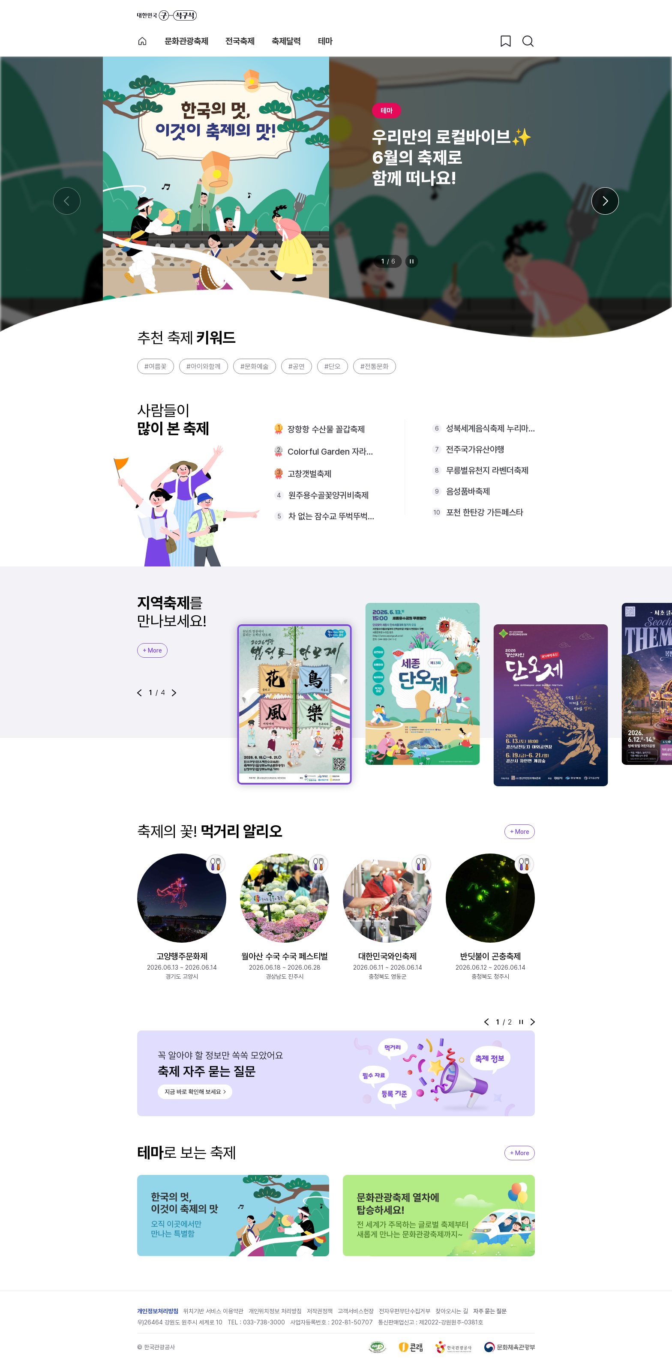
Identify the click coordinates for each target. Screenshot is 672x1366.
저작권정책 (320, 1311)
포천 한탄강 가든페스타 (484, 512)
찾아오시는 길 (451, 1311)
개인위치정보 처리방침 (275, 1311)
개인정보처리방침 (157, 1311)
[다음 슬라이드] (605, 201)
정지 (411, 261)
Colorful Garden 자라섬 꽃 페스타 (332, 451)
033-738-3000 (264, 1322)
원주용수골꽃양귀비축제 (328, 495)
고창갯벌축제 (309, 474)
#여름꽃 (155, 366)
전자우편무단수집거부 (404, 1311)
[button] (139, 692)
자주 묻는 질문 (490, 1311)
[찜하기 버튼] (506, 41)
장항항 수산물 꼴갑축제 (326, 429)
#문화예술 (254, 366)
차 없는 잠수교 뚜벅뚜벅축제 (332, 516)
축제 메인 (142, 41)
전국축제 (240, 41)
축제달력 (286, 41)
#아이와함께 (203, 366)
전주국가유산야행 (475, 449)
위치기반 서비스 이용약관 (213, 1311)
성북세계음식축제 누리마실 (490, 428)
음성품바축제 (468, 491)
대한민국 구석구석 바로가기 (167, 15)
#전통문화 (374, 366)
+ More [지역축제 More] (152, 650)
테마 (325, 41)
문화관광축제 (186, 41)
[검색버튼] (528, 41)
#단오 (332, 366)
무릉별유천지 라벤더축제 (487, 470)
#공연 (296, 366)
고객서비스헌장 (356, 1311)
